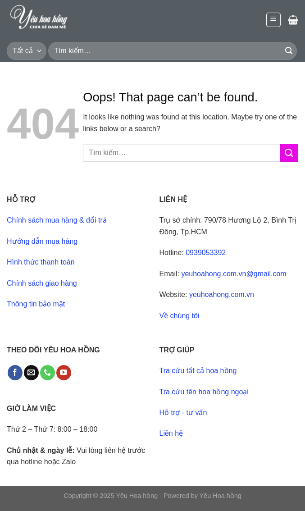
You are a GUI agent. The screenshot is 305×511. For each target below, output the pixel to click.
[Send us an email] (31, 372)
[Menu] (273, 20)
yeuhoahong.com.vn (221, 294)
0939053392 (206, 252)
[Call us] (47, 372)
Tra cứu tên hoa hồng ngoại (204, 392)
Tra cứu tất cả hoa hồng (198, 370)
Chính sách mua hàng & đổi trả (57, 220)
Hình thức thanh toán (41, 262)
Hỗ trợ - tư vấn (183, 412)
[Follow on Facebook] (15, 372)
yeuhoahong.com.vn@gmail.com (233, 274)
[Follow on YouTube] (63, 372)
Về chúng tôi (179, 315)
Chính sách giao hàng (42, 283)
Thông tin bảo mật (36, 304)
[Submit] (288, 51)
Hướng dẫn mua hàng (42, 241)
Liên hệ (171, 433)
